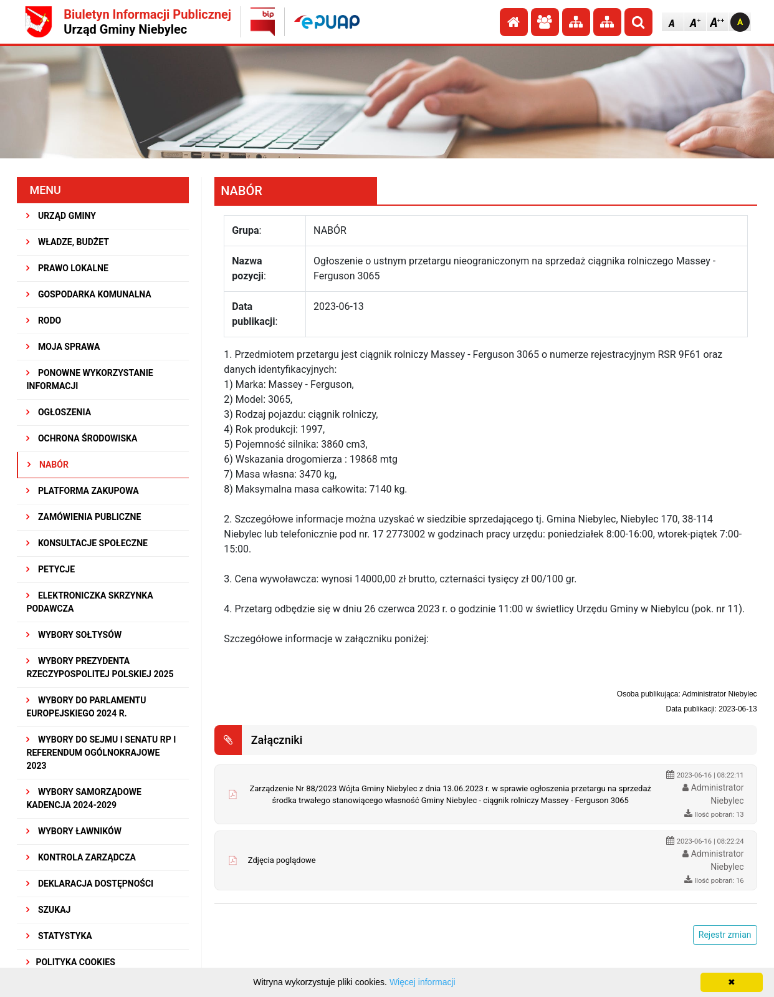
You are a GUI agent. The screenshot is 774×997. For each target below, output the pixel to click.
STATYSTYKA (59, 936)
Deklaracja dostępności (89, 884)
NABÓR (47, 465)
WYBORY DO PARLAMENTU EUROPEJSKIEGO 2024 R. (86, 706)
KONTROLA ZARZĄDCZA (81, 857)
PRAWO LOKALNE (67, 268)
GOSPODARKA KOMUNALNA (88, 294)
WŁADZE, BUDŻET (67, 242)
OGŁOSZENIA (58, 412)
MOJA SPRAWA (63, 347)
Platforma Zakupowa (82, 491)
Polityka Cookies (70, 962)
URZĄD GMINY (61, 216)
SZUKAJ (48, 910)
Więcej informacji (422, 982)
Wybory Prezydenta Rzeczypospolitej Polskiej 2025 (99, 667)
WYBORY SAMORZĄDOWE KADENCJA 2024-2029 (83, 798)
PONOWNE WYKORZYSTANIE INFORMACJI (89, 379)
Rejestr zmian (725, 935)
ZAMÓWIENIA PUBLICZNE (83, 517)
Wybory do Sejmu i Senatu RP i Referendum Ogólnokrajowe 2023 (101, 753)
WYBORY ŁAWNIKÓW (73, 831)
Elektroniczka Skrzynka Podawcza (89, 602)
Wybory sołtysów (74, 635)
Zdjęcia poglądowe (282, 860)
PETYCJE (50, 569)
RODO (43, 320)
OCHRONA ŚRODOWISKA (81, 438)
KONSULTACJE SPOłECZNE (87, 543)
